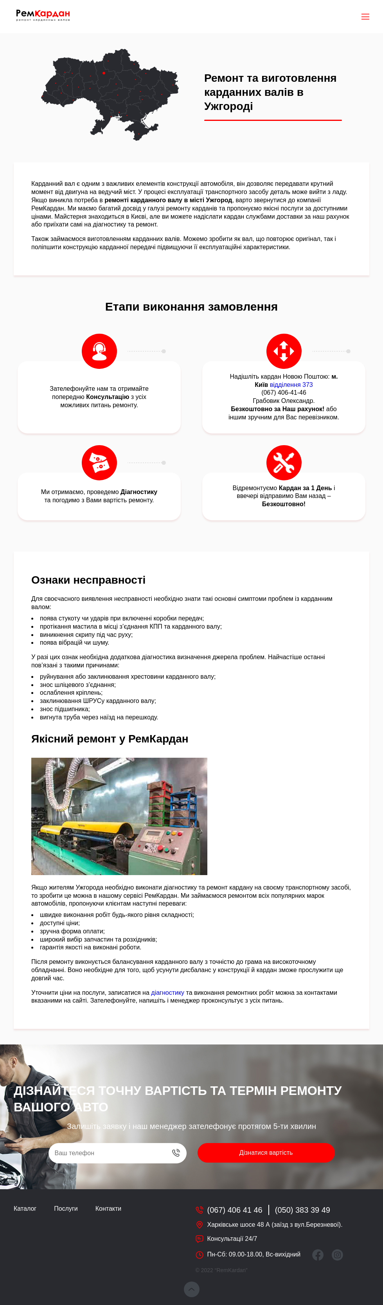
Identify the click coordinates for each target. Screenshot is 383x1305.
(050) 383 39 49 (302, 1210)
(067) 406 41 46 (235, 1210)
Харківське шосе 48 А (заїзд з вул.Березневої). (275, 1224)
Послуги (66, 1208)
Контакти (108, 1208)
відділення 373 (291, 384)
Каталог (25, 1208)
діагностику (167, 992)
